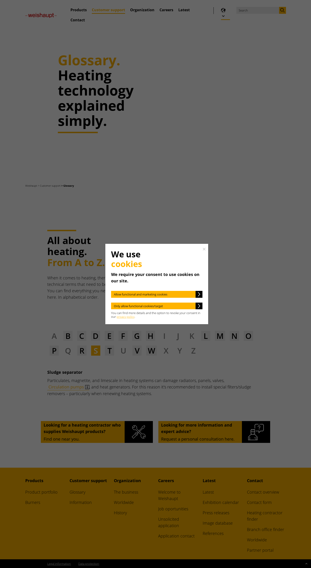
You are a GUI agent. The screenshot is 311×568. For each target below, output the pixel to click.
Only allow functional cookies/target (138, 306)
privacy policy (125, 317)
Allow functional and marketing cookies (140, 294)
